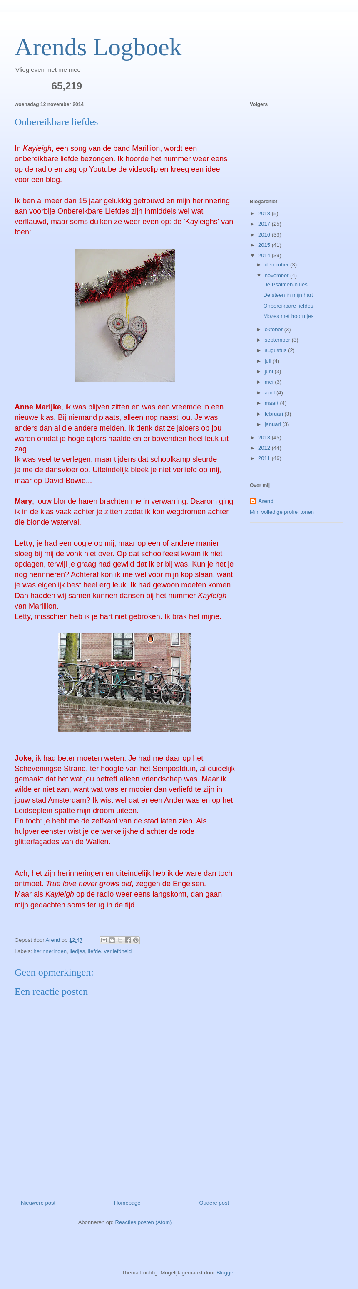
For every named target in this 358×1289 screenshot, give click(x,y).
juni (270, 371)
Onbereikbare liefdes (288, 306)
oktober (274, 329)
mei (270, 382)
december (277, 264)
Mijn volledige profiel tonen (282, 512)
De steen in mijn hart (288, 295)
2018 (265, 213)
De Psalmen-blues (285, 284)
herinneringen (50, 951)
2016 (265, 235)
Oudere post (214, 1203)
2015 (265, 245)
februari (275, 414)
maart (272, 403)
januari (274, 424)
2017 (265, 224)
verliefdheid (118, 951)
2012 (265, 448)
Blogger (225, 1272)
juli (269, 361)
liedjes (77, 951)
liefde (94, 951)
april (270, 392)
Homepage (127, 1203)
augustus (276, 350)
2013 (265, 437)
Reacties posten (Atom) (143, 1222)
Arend (266, 501)
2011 (265, 458)
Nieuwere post (38, 1203)
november (277, 275)
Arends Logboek (98, 47)
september (278, 340)
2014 (265, 255)
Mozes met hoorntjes (288, 316)
